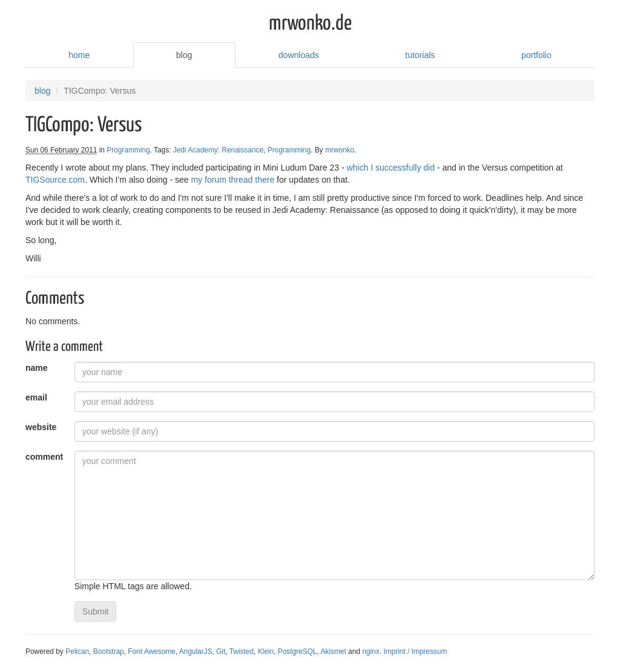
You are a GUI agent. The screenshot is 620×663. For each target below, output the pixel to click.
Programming (128, 150)
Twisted (241, 651)
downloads (299, 55)
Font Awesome (151, 651)
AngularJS (196, 651)
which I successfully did (390, 167)
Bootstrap (108, 651)
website (40, 427)
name (36, 368)
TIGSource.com (55, 180)
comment (44, 457)
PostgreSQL (297, 651)
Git (220, 651)
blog (184, 55)
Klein (266, 651)
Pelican (77, 651)
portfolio (536, 55)
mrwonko (339, 150)
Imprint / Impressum (415, 651)
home (79, 55)
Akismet (333, 651)
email (36, 397)
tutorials (420, 55)
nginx (370, 651)
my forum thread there (232, 180)
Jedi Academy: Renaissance (218, 150)
